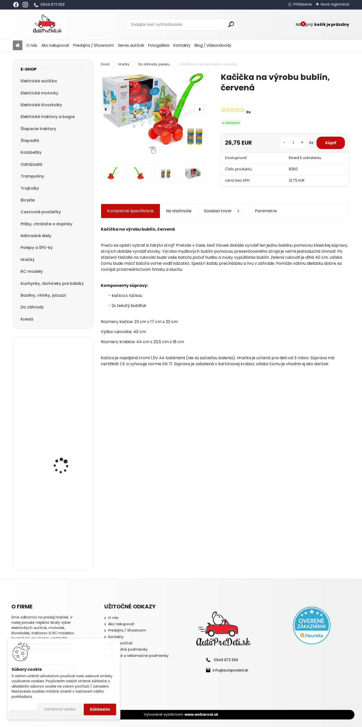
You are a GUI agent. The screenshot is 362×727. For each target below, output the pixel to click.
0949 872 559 (52, 4)
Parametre (266, 211)
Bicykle (28, 200)
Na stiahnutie (179, 211)
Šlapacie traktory (38, 129)
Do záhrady (32, 307)
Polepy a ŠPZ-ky (37, 247)
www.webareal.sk (201, 714)
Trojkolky (30, 188)
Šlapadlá (30, 140)
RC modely (32, 271)
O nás (31, 45)
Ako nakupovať (55, 45)
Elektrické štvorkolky (41, 105)
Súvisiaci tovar (223, 211)
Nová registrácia (335, 4)
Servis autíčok (131, 45)
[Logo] (47, 24)
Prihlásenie (302, 4)
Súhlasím (100, 709)
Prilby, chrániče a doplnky (46, 224)
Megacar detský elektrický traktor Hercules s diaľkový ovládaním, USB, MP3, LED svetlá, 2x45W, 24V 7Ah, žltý (66, 462)
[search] (231, 24)
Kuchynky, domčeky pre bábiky (52, 283)
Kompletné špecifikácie (130, 211)
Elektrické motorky (39, 93)
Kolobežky (31, 152)
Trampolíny (32, 176)
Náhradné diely (36, 236)
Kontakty (182, 45)
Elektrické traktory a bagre (48, 117)
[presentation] (106, 109)
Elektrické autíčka (39, 81)
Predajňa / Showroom (93, 45)
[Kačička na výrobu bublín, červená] (152, 109)
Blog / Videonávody (213, 45)
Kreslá (27, 319)
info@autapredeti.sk (230, 670)
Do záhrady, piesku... (155, 64)
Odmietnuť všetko (59, 709)
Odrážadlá (31, 164)
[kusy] (290, 142)
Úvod (105, 64)
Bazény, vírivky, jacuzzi (43, 295)
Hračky (28, 260)
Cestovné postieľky (41, 212)
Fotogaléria (158, 45)
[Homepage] (17, 45)
